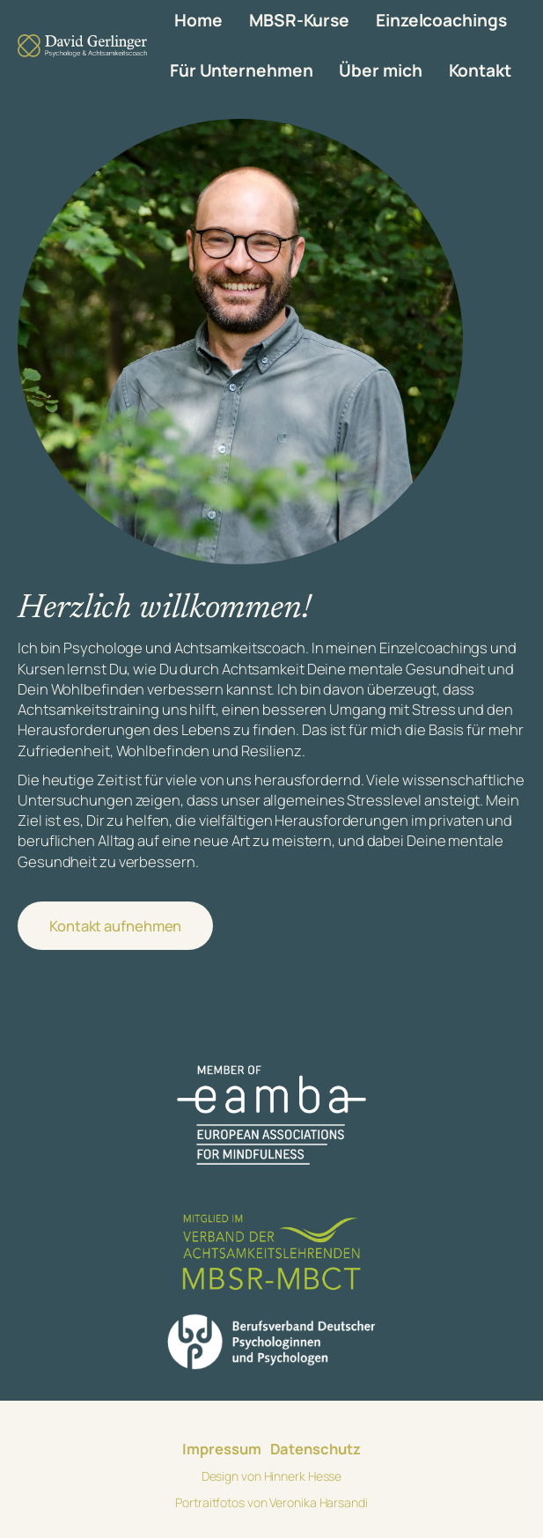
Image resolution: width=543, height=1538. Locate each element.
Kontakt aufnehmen (115, 926)
